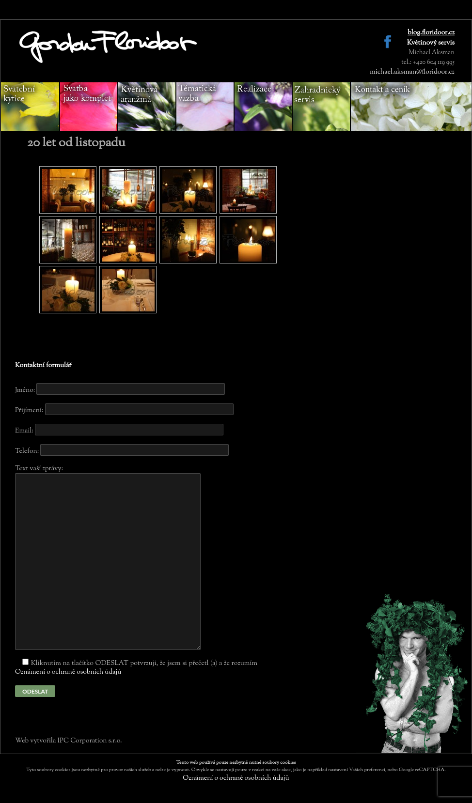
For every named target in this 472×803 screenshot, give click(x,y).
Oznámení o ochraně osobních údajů (68, 672)
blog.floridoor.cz (431, 33)
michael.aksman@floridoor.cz (412, 72)
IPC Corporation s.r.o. (89, 741)
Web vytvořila (36, 741)
